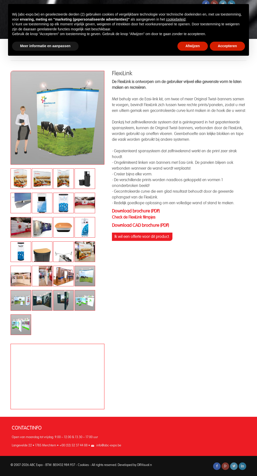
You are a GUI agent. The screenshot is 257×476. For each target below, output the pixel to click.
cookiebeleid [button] (175, 19)
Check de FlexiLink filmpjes (134, 217)
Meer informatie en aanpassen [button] (45, 46)
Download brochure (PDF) (136, 211)
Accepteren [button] (227, 46)
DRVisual (143, 465)
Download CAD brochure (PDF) (140, 225)
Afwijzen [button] (192, 46)
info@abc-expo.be (108, 445)
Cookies (83, 465)
